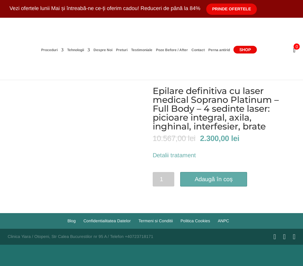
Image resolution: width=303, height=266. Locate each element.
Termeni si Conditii (155, 220)
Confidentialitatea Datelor (107, 220)
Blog (71, 220)
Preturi (122, 50)
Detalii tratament (174, 155)
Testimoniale (141, 50)
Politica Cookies (195, 220)
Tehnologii (75, 50)
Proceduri (49, 50)
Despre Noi (103, 50)
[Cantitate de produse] (163, 179)
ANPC (223, 220)
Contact (198, 50)
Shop (245, 49)
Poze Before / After (172, 50)
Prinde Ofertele (231, 9)
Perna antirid (219, 50)
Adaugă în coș (214, 179)
